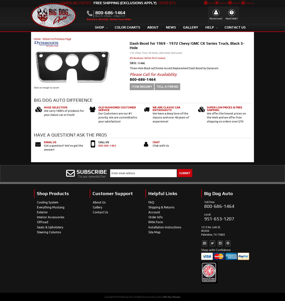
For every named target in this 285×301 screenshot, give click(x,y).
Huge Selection (55, 107)
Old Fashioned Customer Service (117, 108)
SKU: (133, 63)
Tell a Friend (167, 86)
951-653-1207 (219, 218)
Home (37, 39)
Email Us (50, 142)
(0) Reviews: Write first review (147, 58)
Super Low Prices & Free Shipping (224, 108)
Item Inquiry (142, 86)
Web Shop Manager (171, 297)
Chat (156, 142)
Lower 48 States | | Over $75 (118, 3)
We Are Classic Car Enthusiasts (166, 108)
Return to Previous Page (57, 39)
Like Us (209, 3)
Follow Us (221, 3)
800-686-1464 (107, 145)
